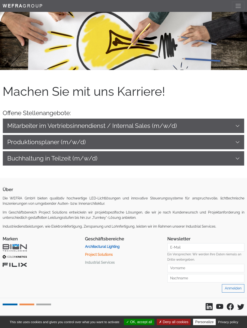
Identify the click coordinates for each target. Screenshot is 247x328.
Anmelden (233, 288)
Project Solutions (99, 254)
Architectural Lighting (102, 247)
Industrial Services (100, 262)
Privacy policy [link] (228, 322)
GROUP (23, 5)
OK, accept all (139, 322)
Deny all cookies (173, 322)
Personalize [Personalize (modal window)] (204, 322)
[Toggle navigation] (238, 6)
